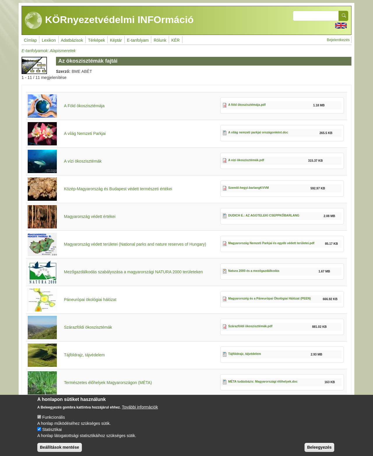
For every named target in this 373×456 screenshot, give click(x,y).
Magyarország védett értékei (89, 216)
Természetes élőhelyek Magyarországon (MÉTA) (108, 382)
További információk (140, 411)
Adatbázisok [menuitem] (72, 40)
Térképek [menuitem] (96, 40)
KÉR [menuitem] (175, 40)
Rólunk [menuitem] (160, 40)
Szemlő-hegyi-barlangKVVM (248, 187)
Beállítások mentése (59, 451)
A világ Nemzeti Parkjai (84, 133)
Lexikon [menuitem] (49, 40)
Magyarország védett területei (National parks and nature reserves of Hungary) (135, 244)
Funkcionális (53, 421)
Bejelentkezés (338, 40)
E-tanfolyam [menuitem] (138, 40)
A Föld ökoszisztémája (84, 105)
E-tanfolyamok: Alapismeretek (48, 50)
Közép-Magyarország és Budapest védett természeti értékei (118, 188)
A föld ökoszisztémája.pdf (247, 104)
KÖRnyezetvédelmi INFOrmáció (109, 20)
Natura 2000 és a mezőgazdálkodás (253, 270)
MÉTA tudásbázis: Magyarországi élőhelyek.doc (263, 381)
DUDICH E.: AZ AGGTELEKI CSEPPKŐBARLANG (263, 215)
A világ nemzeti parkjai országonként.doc (258, 132)
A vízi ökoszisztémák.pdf (246, 160)
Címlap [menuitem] (30, 40)
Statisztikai (52, 433)
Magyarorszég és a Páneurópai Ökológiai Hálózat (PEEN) (269, 298)
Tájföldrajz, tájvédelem (84, 355)
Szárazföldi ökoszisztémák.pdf (250, 326)
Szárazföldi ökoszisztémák (88, 327)
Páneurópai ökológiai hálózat (90, 299)
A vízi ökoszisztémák (82, 161)
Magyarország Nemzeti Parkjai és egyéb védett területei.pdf (271, 243)
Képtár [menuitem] (116, 40)
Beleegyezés (319, 451)
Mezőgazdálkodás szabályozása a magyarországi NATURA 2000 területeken (133, 272)
